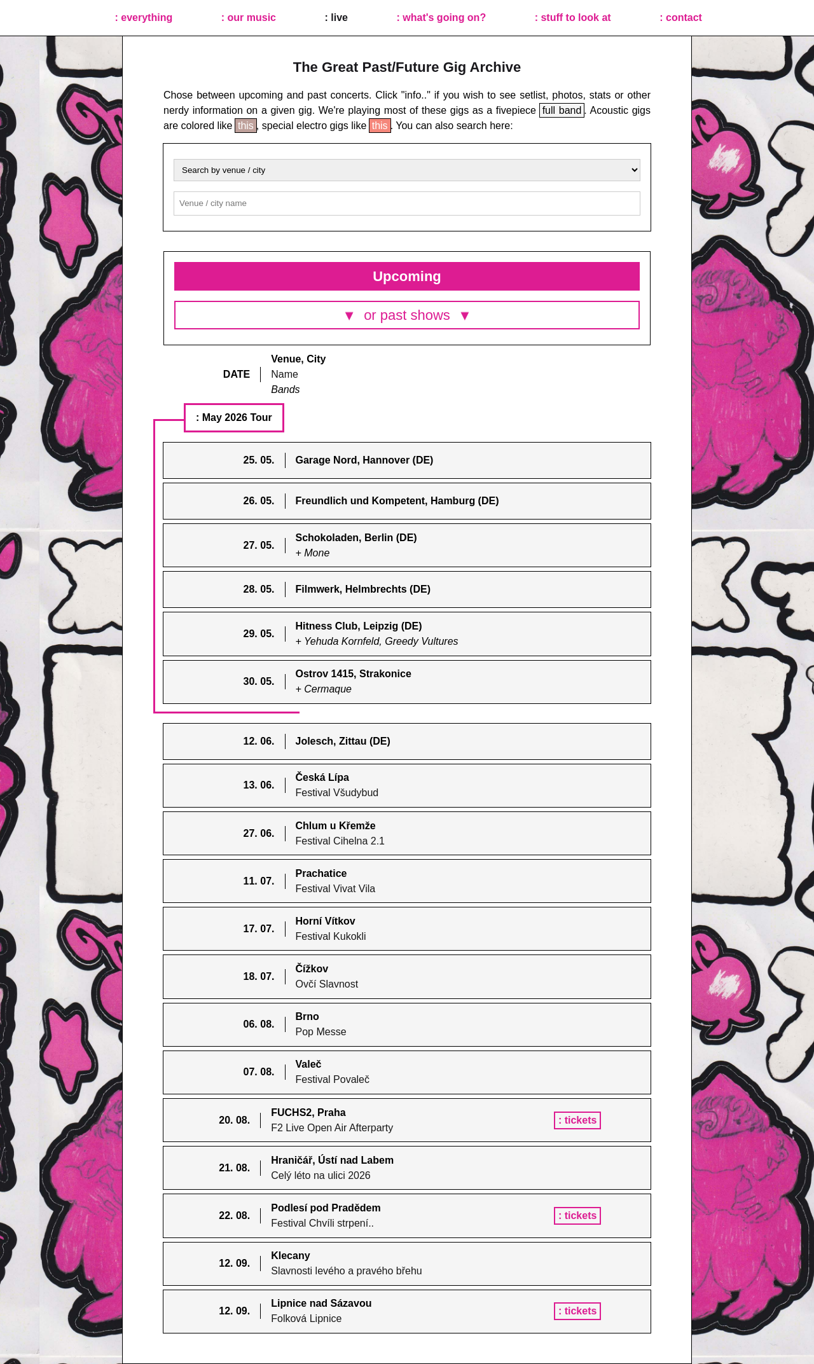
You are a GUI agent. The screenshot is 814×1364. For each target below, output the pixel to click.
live (339, 17)
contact (684, 17)
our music (252, 17)
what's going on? (444, 17)
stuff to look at (575, 17)
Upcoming (407, 276)
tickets (582, 1120)
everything (146, 17)
